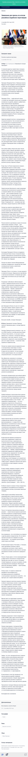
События (3, 10)
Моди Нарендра (6, 736)
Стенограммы (5, 7)
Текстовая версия (5, 749)
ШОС (10, 617)
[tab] (2, 754)
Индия (4, 717)
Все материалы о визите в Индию (8, 705)
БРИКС (19, 299)
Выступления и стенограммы (18, 745)
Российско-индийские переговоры (8, 57)
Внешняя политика (7, 726)
